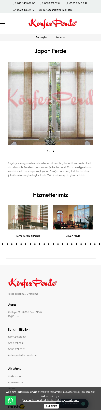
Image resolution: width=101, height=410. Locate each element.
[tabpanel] (50, 103)
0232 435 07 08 (26, 3)
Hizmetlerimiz (15, 382)
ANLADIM (51, 406)
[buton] (10, 400)
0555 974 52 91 (78, 3)
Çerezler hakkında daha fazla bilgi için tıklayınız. (50, 400)
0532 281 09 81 (52, 3)
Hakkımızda (14, 376)
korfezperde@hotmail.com (57, 9)
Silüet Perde (73, 235)
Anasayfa (41, 37)
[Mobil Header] (2, 23)
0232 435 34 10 (25, 9)
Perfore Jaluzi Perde (28, 235)
